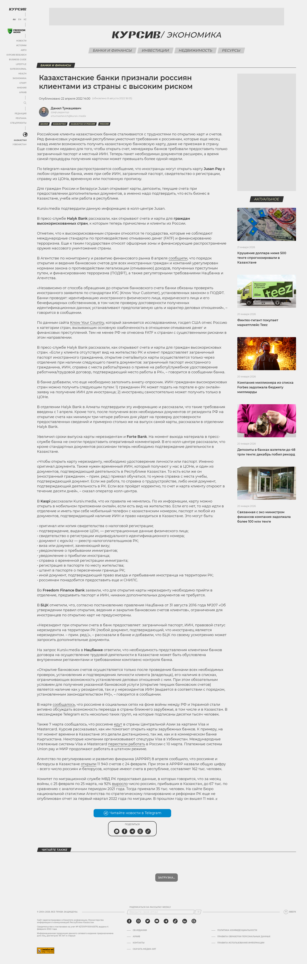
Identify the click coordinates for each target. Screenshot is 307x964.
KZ (25, 19)
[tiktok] (175, 921)
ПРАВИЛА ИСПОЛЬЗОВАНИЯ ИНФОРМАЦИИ (240, 943)
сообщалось (64, 704)
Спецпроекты (18, 123)
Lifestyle (21, 64)
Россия (104, 124)
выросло (120, 784)
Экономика (19, 78)
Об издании (140, 930)
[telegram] (166, 921)
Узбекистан (19, 144)
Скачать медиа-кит (144, 949)
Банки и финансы (112, 50)
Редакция (20, 113)
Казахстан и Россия (82, 124)
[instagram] (138, 921)
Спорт (22, 83)
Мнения (21, 87)
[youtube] (156, 921)
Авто (23, 50)
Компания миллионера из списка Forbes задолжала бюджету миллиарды (265, 387)
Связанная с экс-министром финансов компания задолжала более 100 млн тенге (264, 516)
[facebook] (129, 921)
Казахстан (20, 140)
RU (14, 19)
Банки (44, 124)
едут (118, 724)
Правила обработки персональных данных (243, 936)
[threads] (193, 921)
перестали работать (126, 744)
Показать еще (166, 877)
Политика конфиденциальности (237, 930)
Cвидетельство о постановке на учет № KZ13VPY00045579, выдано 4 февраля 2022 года (72, 927)
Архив (22, 92)
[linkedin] (184, 921)
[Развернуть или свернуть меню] (25, 103)
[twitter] (147, 921)
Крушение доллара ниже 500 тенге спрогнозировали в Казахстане (261, 257)
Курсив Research (16, 55)
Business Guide (17, 59)
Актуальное (267, 199)
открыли (88, 764)
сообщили (178, 258)
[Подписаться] (198, 912)
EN (19, 19)
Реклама (21, 118)
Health (22, 73)
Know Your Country (87, 322)
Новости (21, 41)
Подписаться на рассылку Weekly (150, 907)
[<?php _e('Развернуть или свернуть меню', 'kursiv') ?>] (25, 134)
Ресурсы (231, 50)
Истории (21, 45)
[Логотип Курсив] (17, 9)
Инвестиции (155, 50)
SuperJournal (18, 69)
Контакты (138, 943)
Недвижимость (195, 50)
